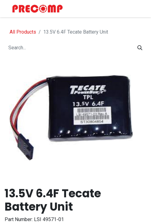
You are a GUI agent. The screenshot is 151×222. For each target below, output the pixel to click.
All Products (23, 32)
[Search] (139, 48)
